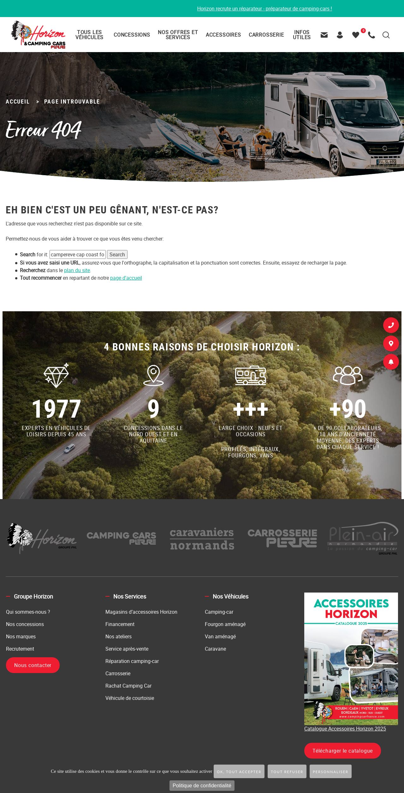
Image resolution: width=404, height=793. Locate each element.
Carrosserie (117, 673)
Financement (119, 624)
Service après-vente (126, 648)
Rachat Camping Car (128, 685)
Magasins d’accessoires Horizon (141, 611)
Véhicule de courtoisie (129, 698)
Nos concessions (25, 624)
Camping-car (219, 611)
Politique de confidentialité (202, 785)
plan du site (77, 270)
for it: (34, 254)
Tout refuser (287, 772)
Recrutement (20, 648)
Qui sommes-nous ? (28, 611)
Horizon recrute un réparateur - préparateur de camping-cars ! (281, 8)
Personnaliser (330, 772)
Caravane (215, 648)
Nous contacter (32, 665)
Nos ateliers (118, 636)
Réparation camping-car (132, 661)
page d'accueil (126, 277)
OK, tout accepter (239, 772)
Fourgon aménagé (225, 624)
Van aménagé (220, 636)
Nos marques (21, 636)
